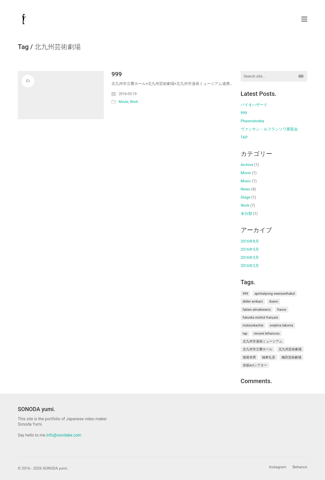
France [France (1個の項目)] (281, 309)
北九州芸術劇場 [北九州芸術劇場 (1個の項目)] (290, 349)
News (245, 189)
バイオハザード (254, 104)
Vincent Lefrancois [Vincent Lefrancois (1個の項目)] (267, 333)
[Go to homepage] (24, 19)
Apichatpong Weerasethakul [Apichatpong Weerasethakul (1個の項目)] (274, 293)
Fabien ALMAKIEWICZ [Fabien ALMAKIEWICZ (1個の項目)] (257, 309)
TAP (244, 137)
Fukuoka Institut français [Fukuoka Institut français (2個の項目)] (260, 317)
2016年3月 (250, 257)
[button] (304, 19)
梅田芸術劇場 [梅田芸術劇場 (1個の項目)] (291, 357)
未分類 (246, 213)
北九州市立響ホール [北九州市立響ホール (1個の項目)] (257, 349)
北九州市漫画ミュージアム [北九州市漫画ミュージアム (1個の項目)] (262, 341)
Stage (245, 197)
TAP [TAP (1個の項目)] (245, 333)
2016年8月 (250, 241)
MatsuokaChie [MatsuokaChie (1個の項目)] (253, 325)
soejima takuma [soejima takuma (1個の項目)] (281, 325)
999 (116, 74)
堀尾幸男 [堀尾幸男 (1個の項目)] (249, 357)
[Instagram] (277, 467)
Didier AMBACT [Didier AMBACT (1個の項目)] (253, 301)
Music (246, 181)
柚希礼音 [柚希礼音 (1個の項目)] (268, 357)
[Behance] (299, 467)
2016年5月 (250, 249)
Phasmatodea (252, 121)
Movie (123, 102)
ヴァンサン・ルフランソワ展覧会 (269, 129)
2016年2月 (250, 265)
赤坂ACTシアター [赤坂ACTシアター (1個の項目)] (255, 365)
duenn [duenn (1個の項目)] (273, 301)
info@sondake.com (63, 435)
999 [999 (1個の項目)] (245, 293)
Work (134, 102)
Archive (247, 164)
